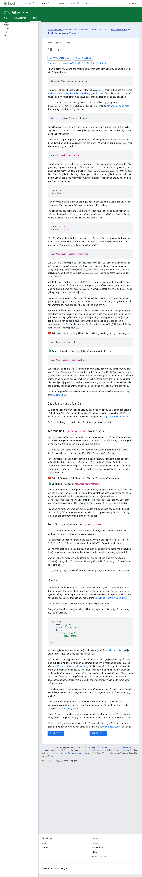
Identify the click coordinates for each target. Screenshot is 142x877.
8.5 (88, 63)
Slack (94, 852)
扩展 (88, 3)
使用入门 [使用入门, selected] (45, 3)
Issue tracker (98, 847)
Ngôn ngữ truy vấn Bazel (116, 416)
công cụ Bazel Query (110, 726)
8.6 (83, 63)
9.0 (78, 63)
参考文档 (75, 3)
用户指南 (60, 3)
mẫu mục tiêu (59, 395)
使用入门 (59, 43)
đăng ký (72, 33)
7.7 (106, 63)
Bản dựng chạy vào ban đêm (62, 63)
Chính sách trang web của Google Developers (65, 753)
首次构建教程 (20, 18)
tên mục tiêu (115, 650)
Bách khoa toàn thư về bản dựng (111, 598)
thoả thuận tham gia (57, 33)
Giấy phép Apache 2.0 (97, 750)
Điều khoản (47, 868)
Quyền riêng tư (61, 868)
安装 (5, 18)
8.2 (101, 63)
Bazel (50, 43)
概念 (69, 43)
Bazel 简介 (30, 3)
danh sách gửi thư (119, 30)
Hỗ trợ (94, 843)
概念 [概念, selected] (35, 18)
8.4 (92, 63)
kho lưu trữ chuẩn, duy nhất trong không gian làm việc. (76, 93)
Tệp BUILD (98, 733)
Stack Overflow (99, 856)
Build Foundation (55, 30)
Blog (44, 843)
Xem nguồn (83, 57)
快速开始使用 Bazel (15, 12)
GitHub (132, 3)
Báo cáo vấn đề (59, 57)
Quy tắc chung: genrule (69, 708)
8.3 (97, 63)
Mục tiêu (55, 733)
